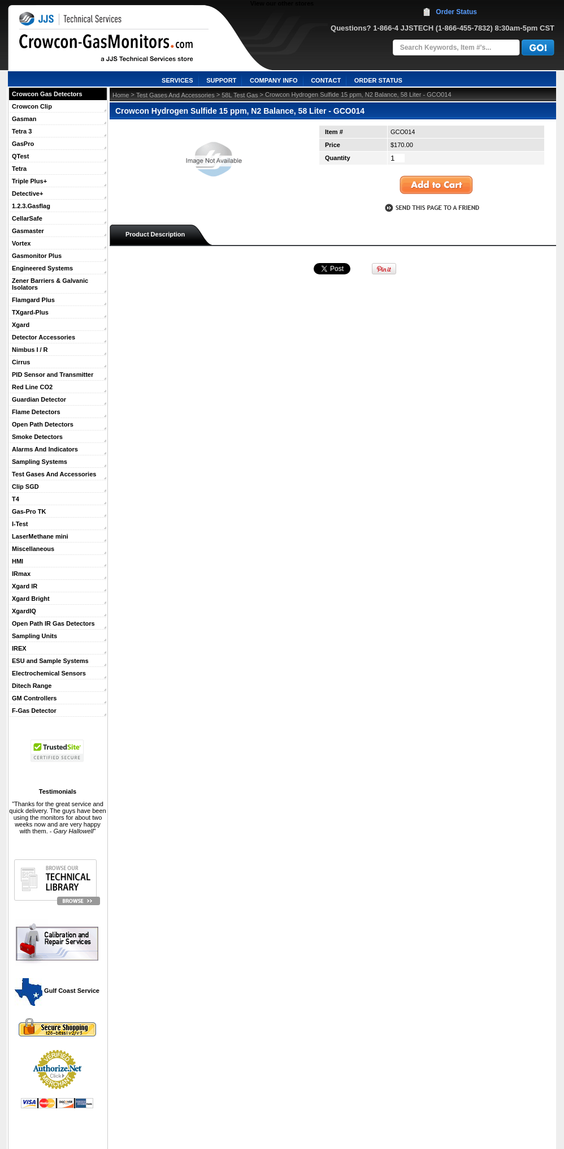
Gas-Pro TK (29, 511)
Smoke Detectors (37, 436)
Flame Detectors (36, 411)
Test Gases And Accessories (54, 474)
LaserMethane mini (40, 536)
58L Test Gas (240, 95)
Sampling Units (34, 635)
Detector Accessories (43, 337)
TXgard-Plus (30, 312)
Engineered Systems (42, 268)
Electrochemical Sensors (49, 673)
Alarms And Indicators (45, 449)
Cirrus (21, 362)
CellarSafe (27, 218)
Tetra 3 (22, 131)
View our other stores (282, 3)
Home (120, 95)
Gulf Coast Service (57, 990)
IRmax (21, 573)
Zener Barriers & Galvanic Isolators (50, 284)
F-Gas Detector (34, 710)
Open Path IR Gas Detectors (53, 623)
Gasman (24, 118)
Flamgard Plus (33, 299)
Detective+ (27, 193)
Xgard (20, 324)
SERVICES (177, 80)
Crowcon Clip (32, 106)
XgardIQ (24, 611)
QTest (20, 156)
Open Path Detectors (42, 424)
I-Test (20, 523)
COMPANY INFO (274, 80)
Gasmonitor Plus (37, 255)
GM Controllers (34, 698)
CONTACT (326, 80)
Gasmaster (28, 230)
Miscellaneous (33, 548)
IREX (19, 648)
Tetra (19, 168)
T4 (15, 499)
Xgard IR (24, 586)
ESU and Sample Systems (50, 660)
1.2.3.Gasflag (31, 206)
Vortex (21, 243)
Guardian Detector (39, 399)
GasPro (23, 143)
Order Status (456, 12)
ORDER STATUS (378, 80)
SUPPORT (221, 80)
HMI (17, 561)
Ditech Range (31, 685)
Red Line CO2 (32, 387)
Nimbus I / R (30, 349)
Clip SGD (25, 486)
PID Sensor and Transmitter (52, 374)
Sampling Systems (39, 461)
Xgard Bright (31, 598)
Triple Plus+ (29, 181)
